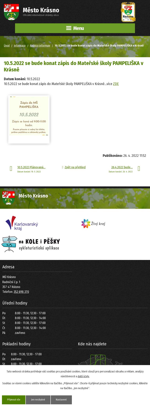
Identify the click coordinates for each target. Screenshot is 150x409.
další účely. (83, 376)
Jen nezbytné (40, 399)
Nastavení (64, 399)
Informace (20, 45)
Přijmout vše (14, 399)
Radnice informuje (40, 45)
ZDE (116, 84)
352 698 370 (21, 292)
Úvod (7, 45)
